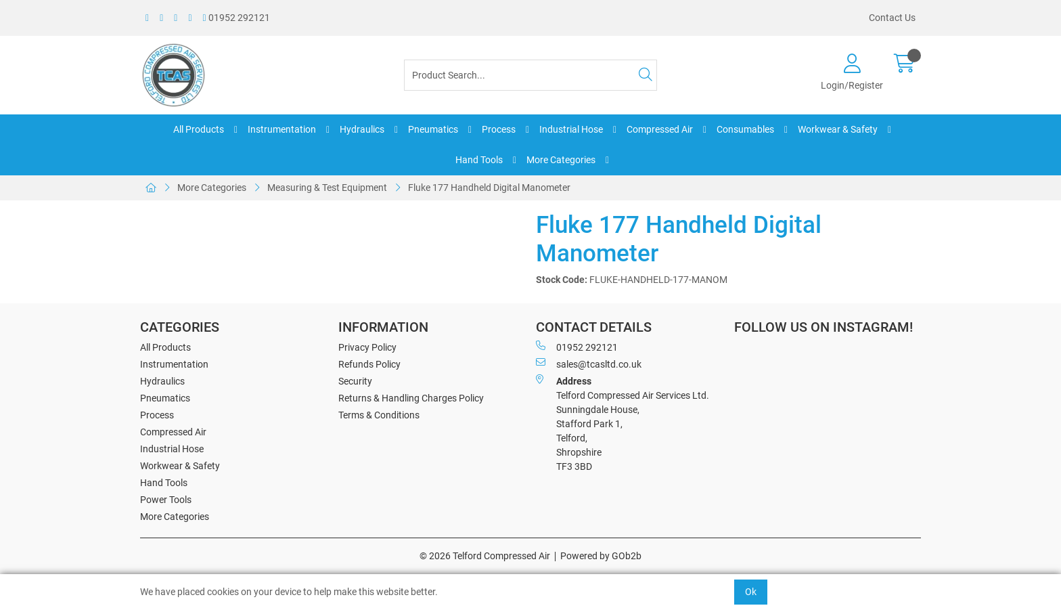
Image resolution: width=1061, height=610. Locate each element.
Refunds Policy (369, 364)
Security (355, 381)
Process (499, 129)
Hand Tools (479, 159)
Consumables (745, 129)
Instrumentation (282, 129)
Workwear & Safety (838, 129)
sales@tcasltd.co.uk (588, 363)
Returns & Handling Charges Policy (411, 398)
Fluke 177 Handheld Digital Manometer (489, 187)
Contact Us (892, 17)
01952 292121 (236, 17)
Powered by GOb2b (600, 555)
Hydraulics (362, 129)
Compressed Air (660, 129)
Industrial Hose (571, 129)
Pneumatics (433, 129)
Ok (751, 591)
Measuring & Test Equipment (327, 187)
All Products (198, 129)
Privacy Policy (367, 347)
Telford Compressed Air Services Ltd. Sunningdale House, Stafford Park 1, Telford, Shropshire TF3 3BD (622, 423)
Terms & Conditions (379, 415)
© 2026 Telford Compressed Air (485, 555)
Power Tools (165, 499)
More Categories (560, 159)
